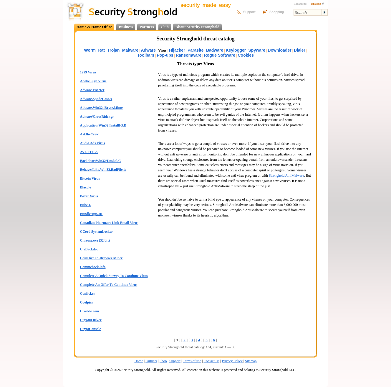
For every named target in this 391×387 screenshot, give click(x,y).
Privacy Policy (232, 361)
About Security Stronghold (197, 26)
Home (138, 361)
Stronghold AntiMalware (286, 175)
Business (126, 26)
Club (165, 26)
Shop (163, 361)
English (317, 3)
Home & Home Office (94, 26)
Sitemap (250, 361)
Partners (147, 26)
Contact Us (211, 361)
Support (174, 361)
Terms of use (192, 361)
